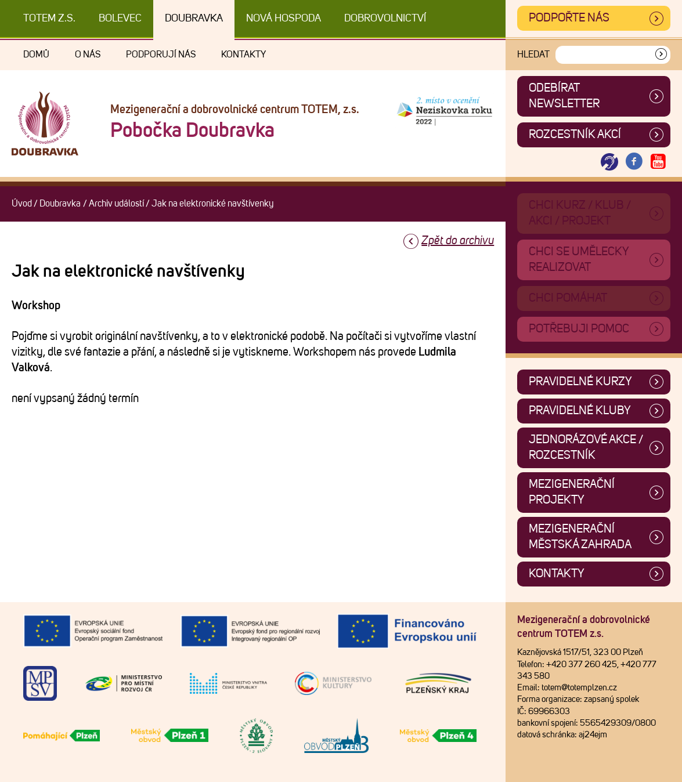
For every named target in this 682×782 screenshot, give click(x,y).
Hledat (533, 54)
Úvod (22, 203)
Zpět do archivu (457, 241)
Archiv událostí (116, 203)
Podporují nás (161, 54)
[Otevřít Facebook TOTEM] (634, 162)
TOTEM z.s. (49, 18)
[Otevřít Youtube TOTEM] (658, 162)
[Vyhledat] (661, 55)
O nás (87, 54)
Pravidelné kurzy (580, 382)
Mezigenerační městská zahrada (580, 537)
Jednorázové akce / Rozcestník (586, 447)
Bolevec (120, 18)
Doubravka (194, 18)
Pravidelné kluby (580, 411)
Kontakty (243, 54)
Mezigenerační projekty (572, 492)
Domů (36, 54)
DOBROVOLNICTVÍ (385, 18)
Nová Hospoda (283, 18)
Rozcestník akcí (575, 134)
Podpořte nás (569, 18)
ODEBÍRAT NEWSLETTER (564, 96)
